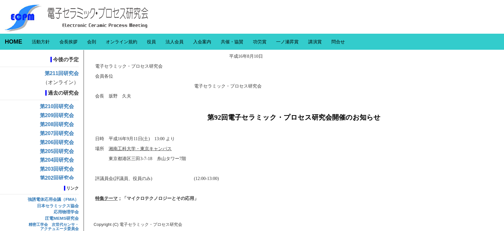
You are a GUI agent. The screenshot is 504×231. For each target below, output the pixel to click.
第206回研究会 (57, 142)
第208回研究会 (57, 124)
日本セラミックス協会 (58, 205)
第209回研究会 (57, 115)
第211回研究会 (62, 73)
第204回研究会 (57, 160)
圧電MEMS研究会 (62, 218)
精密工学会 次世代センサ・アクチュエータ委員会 (54, 226)
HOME (13, 41)
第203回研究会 (57, 169)
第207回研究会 (57, 133)
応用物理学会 (66, 212)
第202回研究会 (57, 178)
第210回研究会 (57, 106)
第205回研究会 (57, 151)
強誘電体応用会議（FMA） (53, 199)
